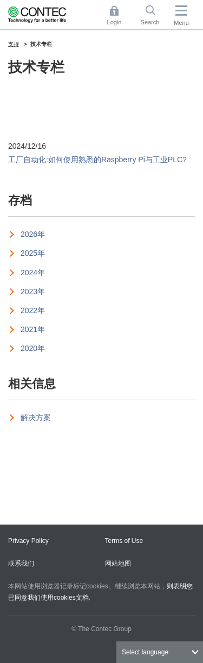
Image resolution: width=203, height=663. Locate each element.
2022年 (33, 310)
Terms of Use (124, 541)
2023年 (33, 291)
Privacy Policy (28, 541)
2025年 (33, 253)
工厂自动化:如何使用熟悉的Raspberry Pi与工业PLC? (97, 159)
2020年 (33, 348)
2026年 (33, 234)
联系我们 (21, 563)
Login (114, 22)
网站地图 (118, 563)
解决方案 (36, 417)
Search (150, 22)
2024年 (33, 272)
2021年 (33, 329)
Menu (181, 22)
